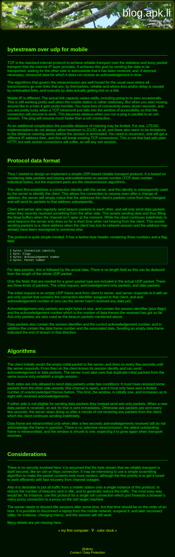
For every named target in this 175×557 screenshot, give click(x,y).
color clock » (107, 533)
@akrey (87, 551)
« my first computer (73, 533)
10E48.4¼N (161, 25)
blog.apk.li (146, 13)
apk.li (167, 5)
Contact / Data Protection (87, 555)
